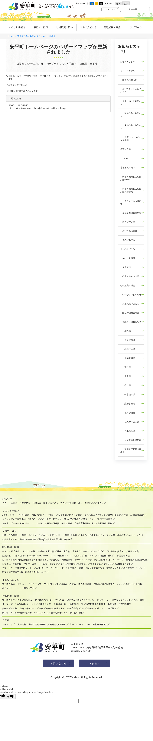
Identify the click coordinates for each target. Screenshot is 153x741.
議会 (41, 608)
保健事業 (62, 514)
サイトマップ (111, 9)
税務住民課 (127, 349)
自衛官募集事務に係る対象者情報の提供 (93, 523)
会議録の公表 (44, 604)
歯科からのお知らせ (130, 126)
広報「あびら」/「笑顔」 (44, 514)
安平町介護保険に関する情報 (58, 523)
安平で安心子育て (10, 535)
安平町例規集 (125, 604)
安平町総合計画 (24, 599)
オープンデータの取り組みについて (19, 604)
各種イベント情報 (133, 584)
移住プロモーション (132, 567)
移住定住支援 (127, 222)
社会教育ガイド (9, 539)
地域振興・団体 (64, 27)
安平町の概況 (8, 599)
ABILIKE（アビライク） (47, 567)
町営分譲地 (67, 559)
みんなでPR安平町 (11, 551)
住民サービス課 (129, 422)
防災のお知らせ (128, 80)
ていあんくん (103, 599)
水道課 (125, 376)
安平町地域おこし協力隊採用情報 (130, 190)
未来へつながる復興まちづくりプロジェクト (100, 567)
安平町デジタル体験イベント (117, 563)
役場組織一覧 (59, 604)
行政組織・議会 (112, 27)
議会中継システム (28, 608)
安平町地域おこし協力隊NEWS (130, 178)
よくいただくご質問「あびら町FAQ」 (20, 519)
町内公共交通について (84, 555)
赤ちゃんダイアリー (52, 535)
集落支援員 (95, 563)
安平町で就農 (132, 551)
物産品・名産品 (68, 584)
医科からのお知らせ (130, 114)
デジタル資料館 (124, 559)
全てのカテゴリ (127, 62)
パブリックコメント (121, 599)
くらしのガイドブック (95, 514)
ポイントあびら (69, 567)
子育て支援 (125, 149)
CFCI (124, 158)
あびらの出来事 (128, 231)
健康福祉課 (127, 394)
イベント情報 (127, 258)
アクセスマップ (51, 584)
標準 (118, 3)
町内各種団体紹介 (106, 555)
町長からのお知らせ (130, 294)
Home (11, 36)
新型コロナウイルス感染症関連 (98, 519)
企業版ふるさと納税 (11, 563)
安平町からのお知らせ (27, 36)
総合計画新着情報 (129, 313)
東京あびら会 (141, 559)
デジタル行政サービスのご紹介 (101, 608)
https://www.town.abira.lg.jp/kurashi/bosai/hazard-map (41, 108)
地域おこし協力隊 (46, 551)
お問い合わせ (58, 663)
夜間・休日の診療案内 (133, 514)
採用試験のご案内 (129, 303)
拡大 (126, 3)
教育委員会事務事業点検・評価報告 (55, 539)
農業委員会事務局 (130, 440)
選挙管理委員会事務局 (130, 450)
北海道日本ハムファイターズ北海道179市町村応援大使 (98, 551)
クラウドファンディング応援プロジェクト (95, 559)
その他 (5, 620)
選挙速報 (112, 604)
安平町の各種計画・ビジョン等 (49, 599)
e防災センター (9, 514)
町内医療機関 (75, 514)
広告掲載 (21, 624)
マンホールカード (32, 563)
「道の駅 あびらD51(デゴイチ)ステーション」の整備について (42, 555)
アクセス (94, 663)
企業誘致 (6, 555)
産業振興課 (127, 358)
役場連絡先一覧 (76, 604)
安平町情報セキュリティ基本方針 (66, 612)
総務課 (125, 331)
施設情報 (125, 267)
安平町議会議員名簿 (55, 608)
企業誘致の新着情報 (130, 213)
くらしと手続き (17, 27)
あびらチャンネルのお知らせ (130, 90)
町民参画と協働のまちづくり (80, 599)
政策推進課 (127, 340)
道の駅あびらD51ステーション (108, 584)
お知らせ (7, 499)
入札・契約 (138, 599)
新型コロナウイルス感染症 (130, 138)
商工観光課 (127, 431)
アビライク (136, 27)
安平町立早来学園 (28, 539)
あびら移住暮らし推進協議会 (74, 563)
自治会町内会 (123, 555)
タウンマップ (35, 584)
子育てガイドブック (31, 535)
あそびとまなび (135, 535)
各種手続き (24, 514)
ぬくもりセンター (10, 588)
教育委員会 (127, 412)
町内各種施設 (84, 584)
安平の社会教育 (118, 535)
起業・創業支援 (50, 563)
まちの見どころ (88, 27)
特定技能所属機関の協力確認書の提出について (24, 572)
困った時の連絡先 (72, 519)
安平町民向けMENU (38, 624)
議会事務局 (127, 403)
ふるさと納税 (28, 551)
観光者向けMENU (58, 624)
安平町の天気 (28, 588)
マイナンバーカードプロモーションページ (22, 523)
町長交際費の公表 (75, 608)
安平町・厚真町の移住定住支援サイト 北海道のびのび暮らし (30, 559)
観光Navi (21, 584)
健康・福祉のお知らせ (130, 102)
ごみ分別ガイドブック (50, 519)
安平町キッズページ (98, 535)
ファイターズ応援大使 (130, 202)
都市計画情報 (114, 514)
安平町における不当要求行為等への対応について (25, 612)
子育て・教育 (41, 27)
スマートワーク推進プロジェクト (18, 567)
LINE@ (83, 535)
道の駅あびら (127, 240)
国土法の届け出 (99, 624)
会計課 (125, 385)
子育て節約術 (71, 535)
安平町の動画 (8, 584)
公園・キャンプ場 (129, 276)
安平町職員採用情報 (95, 604)
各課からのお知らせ (130, 322)
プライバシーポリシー (79, 624)
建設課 (125, 367)
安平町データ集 (9, 608)
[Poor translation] (11, 696)
